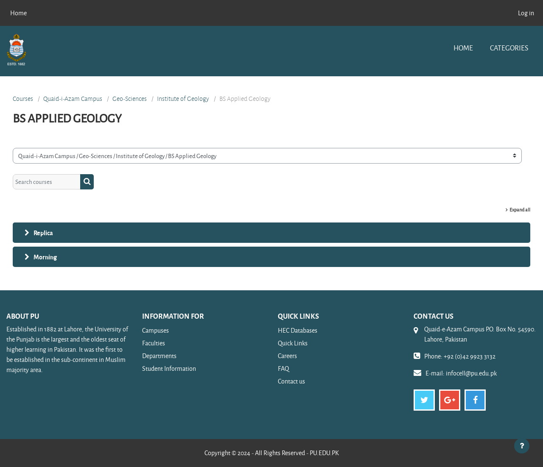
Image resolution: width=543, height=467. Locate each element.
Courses (23, 99)
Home (463, 48)
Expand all (519, 209)
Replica (43, 232)
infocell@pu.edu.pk (471, 373)
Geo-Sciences (129, 99)
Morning (45, 256)
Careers (287, 355)
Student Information (169, 368)
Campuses (155, 330)
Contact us (291, 381)
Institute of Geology (183, 99)
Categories (509, 48)
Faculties (153, 343)
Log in (526, 12)
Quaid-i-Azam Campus (72, 99)
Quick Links (293, 343)
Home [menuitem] (18, 12)
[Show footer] (521, 445)
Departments (159, 355)
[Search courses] (47, 182)
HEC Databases (297, 330)
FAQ (283, 368)
